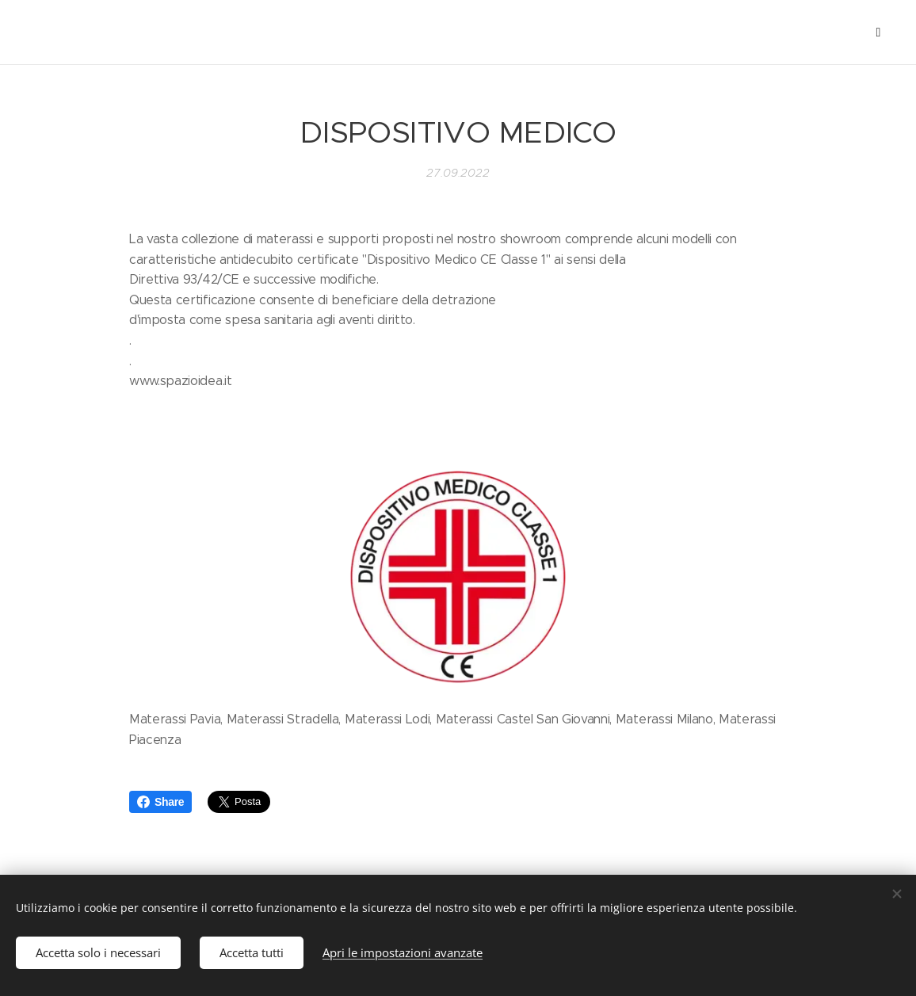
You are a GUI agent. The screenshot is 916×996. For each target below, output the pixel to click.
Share (160, 802)
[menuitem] (88, 32)
